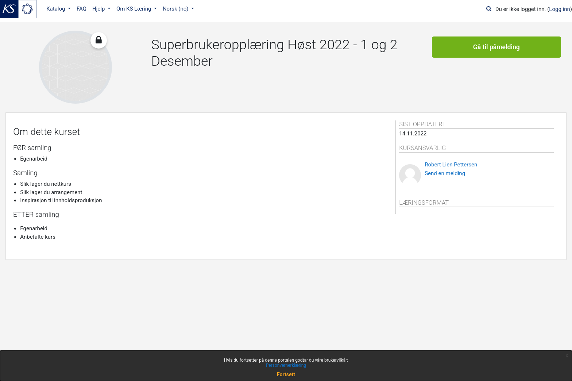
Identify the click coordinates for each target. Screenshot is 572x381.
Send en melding (445, 173)
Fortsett (286, 374)
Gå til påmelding (496, 47)
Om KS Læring (134, 8)
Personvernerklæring (286, 365)
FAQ (81, 8)
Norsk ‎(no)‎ (176, 8)
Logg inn (559, 9)
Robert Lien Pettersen (451, 164)
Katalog (56, 8)
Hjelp (99, 8)
